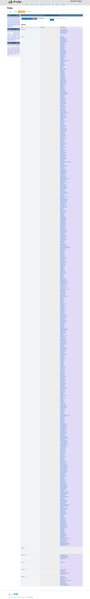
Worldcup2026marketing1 (65, 247)
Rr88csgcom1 (63, 155)
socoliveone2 (63, 404)
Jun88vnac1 (62, 408)
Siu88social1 (63, 264)
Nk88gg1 (62, 310)
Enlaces (48, 4)
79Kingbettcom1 (63, 229)
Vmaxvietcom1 (63, 111)
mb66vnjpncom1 (63, 144)
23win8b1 (62, 197)
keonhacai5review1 (64, 493)
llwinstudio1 (62, 458)
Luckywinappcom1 (64, 471)
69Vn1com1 (62, 169)
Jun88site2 (62, 290)
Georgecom (62, 540)
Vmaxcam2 (62, 499)
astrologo (62, 36)
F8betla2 (62, 412)
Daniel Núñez (63, 31)
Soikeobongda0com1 (64, 496)
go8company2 (63, 176)
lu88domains (63, 57)
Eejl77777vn (62, 226)
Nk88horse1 (62, 255)
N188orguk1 (62, 221)
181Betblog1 (63, 367)
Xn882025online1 (64, 201)
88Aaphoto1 (62, 295)
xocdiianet (62, 64)
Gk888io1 (62, 122)
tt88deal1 (62, 531)
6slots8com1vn (63, 232)
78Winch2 (62, 254)
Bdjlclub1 (62, 297)
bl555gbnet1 (63, 512)
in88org (61, 545)
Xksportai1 (62, 515)
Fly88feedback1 (63, 130)
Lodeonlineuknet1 (64, 443)
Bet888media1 (63, 281)
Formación (57, 4)
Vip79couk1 (62, 127)
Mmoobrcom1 (63, 333)
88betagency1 (63, 395)
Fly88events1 (63, 117)
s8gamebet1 (63, 210)
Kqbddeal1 (62, 322)
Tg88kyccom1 (63, 518)
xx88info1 (62, 365)
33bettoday (62, 49)
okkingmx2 (62, 285)
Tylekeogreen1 (63, 522)
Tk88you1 (62, 267)
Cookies (26, 597)
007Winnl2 (62, 216)
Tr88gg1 (62, 313)
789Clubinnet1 (63, 474)
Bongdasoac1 (63, 414)
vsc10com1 (62, 416)
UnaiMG (62, 562)
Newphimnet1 (63, 391)
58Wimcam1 (62, 42)
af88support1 (63, 133)
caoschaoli (62, 569)
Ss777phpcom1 (63, 39)
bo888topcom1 (63, 179)
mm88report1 (63, 234)
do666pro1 (62, 159)
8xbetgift (62, 46)
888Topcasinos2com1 (65, 178)
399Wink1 (62, 360)
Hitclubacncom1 (63, 526)
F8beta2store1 (63, 202)
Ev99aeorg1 (62, 273)
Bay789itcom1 (63, 173)
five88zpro (62, 78)
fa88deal (62, 71)
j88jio (61, 67)
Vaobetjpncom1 (63, 126)
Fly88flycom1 (63, 245)
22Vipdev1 (62, 160)
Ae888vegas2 (63, 406)
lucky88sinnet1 (63, 348)
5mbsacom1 (62, 452)
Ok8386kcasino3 (63, 500)
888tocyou (62, 537)
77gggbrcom (63, 495)
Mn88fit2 (62, 214)
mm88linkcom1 (63, 138)
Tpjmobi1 (62, 195)
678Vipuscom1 (63, 250)
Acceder (80, 2)
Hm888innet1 (63, 222)
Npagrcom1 (62, 382)
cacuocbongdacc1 (64, 388)
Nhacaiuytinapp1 (63, 92)
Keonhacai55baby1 (64, 93)
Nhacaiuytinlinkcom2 (64, 289)
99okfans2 (62, 390)
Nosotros (63, 4)
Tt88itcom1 (62, 85)
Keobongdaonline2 (64, 192)
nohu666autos (63, 82)
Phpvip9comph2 (63, 239)
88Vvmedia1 (63, 294)
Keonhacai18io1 (63, 128)
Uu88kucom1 (63, 481)
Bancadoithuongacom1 (65, 504)
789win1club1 (63, 465)
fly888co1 (62, 183)
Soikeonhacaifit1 (63, 407)
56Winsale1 (62, 288)
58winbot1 (62, 277)
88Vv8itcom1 (63, 340)
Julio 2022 (13, 43)
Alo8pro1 (62, 459)
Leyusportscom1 (63, 429)
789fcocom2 (63, 403)
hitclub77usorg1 (63, 236)
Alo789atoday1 (63, 321)
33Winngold (62, 303)
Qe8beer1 (62, 413)
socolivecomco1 (63, 121)
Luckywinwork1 (63, 116)
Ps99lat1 (62, 402)
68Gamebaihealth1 (64, 329)
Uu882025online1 (64, 200)
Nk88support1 (63, 344)
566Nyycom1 (63, 307)
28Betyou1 (62, 269)
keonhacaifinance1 (64, 525)
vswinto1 (62, 104)
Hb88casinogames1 (64, 282)
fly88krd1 (62, 167)
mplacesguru (63, 583)
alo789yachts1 (63, 172)
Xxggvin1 (62, 352)
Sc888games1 (63, 445)
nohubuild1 (62, 43)
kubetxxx (62, 86)
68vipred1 (62, 362)
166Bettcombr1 (63, 154)
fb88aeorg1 (62, 163)
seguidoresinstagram (64, 580)
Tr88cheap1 (62, 387)
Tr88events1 (63, 463)
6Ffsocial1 (62, 136)
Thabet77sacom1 (64, 196)
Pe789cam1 (62, 74)
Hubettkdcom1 (63, 272)
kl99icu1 (62, 582)
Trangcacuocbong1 (64, 506)
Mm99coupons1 (63, 258)
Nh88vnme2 (62, 91)
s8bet (61, 209)
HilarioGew (62, 30)
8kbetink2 (62, 419)
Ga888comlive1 (63, 328)
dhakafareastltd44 (64, 544)
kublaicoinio (62, 84)
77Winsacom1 (63, 147)
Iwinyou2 (62, 190)
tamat (61, 579)
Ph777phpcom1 (63, 103)
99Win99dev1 (63, 149)
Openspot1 (62, 421)
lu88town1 (62, 266)
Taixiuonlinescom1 (64, 444)
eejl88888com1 (63, 235)
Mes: (28, 18)
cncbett (61, 558)
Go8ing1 (62, 507)
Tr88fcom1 (62, 392)
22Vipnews (62, 153)
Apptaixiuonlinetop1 (64, 438)
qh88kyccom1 (63, 47)
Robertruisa (62, 555)
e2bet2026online (63, 437)
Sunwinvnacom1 (63, 425)
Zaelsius (62, 539)
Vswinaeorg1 (63, 292)
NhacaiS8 (62, 208)
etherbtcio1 (62, 134)
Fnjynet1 (62, 516)
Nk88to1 (62, 151)
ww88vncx (62, 76)
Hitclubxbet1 (63, 319)
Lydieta (61, 571)
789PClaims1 (63, 184)
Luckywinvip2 (63, 447)
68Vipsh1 (62, 357)
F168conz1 (62, 174)
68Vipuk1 (62, 359)
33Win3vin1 (62, 228)
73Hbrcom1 (62, 410)
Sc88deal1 (62, 528)
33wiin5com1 (63, 225)
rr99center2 (62, 233)
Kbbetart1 (62, 242)
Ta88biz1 (62, 364)
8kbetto (62, 276)
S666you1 (62, 418)
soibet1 (62, 363)
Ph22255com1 (63, 211)
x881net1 (62, 140)
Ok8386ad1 (62, 529)
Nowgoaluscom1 (63, 469)
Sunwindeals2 (63, 376)
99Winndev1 (62, 326)
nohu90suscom (63, 320)
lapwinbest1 (62, 381)
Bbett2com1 (62, 317)
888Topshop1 (63, 177)
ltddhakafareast (63, 543)
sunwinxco (62, 541)
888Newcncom (63, 80)
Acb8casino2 (63, 261)
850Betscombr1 (63, 185)
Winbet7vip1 (63, 271)
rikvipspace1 (63, 431)
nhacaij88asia (63, 556)
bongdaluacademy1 (64, 491)
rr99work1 (62, 346)
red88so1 (62, 422)
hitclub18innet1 (63, 186)
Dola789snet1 (63, 105)
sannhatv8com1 (63, 166)
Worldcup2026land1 (64, 246)
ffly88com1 (62, 114)
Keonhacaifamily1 (64, 484)
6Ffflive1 (62, 327)
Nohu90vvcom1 (63, 342)
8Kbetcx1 (62, 302)
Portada (27, 4)
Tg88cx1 (62, 398)
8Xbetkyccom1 (63, 509)
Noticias (31, 4)
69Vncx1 (62, 301)
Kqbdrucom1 (63, 323)
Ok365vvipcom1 (63, 230)
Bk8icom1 (62, 251)
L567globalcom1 (63, 433)
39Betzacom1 (63, 309)
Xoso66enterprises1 (64, 60)
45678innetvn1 (63, 223)
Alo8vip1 (62, 457)
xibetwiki (62, 62)
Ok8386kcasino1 (63, 476)
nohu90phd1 (62, 532)
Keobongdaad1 (63, 158)
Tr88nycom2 (62, 265)
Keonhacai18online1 (64, 113)
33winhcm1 (62, 142)
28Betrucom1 (63, 124)
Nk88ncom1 (62, 107)
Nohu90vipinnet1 (63, 41)
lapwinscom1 (63, 379)
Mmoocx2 (62, 394)
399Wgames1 (63, 358)
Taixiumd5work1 (63, 470)
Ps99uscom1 (63, 510)
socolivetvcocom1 (64, 286)
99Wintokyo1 (63, 384)
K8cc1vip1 (62, 372)
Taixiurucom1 (63, 460)
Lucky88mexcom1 (64, 182)
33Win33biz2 (63, 479)
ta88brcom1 (62, 389)
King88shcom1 (63, 227)
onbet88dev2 (63, 220)
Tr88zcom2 (62, 298)
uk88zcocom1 (63, 520)
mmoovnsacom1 (63, 284)
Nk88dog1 (62, 478)
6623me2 (62, 123)
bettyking (62, 33)
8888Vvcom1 (63, 157)
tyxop (61, 576)
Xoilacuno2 (62, 434)
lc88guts (62, 96)
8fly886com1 (63, 291)
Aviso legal (10, 597)
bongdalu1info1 (63, 428)
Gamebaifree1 (63, 524)
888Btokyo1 (62, 401)
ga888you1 (62, 270)
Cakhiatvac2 (62, 409)
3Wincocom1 (63, 248)
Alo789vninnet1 (63, 315)
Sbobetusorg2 (63, 217)
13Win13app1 (63, 53)
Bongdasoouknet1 (64, 494)
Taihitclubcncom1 (63, 527)
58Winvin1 (62, 48)
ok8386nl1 (62, 345)
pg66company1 (63, 244)
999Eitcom (62, 304)
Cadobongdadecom (64, 466)
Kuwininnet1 (62, 448)
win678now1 (63, 338)
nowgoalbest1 (63, 426)
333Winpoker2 (63, 219)
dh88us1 (62, 334)
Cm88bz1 (62, 132)
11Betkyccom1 (63, 339)
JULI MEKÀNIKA (63, 538)
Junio (23, 24)
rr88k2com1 (62, 180)
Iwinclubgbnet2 (63, 489)
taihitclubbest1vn (63, 427)
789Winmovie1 (63, 203)
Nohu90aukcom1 (63, 347)
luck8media (62, 97)
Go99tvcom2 (63, 514)
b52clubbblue (63, 77)
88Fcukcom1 (63, 263)
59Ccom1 (62, 454)
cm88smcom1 (63, 351)
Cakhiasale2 (62, 439)
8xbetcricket (62, 45)
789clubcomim (63, 52)
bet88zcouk (62, 73)
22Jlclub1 (62, 89)
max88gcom (62, 61)
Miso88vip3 (62, 366)
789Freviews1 (63, 110)
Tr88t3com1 (62, 370)
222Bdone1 (62, 213)
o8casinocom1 (63, 488)
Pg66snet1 (62, 109)
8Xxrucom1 (62, 139)
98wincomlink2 (63, 501)
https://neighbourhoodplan (65, 161)
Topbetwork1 (63, 102)
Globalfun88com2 (64, 508)
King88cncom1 (63, 171)
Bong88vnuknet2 (63, 165)
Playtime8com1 (63, 68)
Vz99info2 (62, 215)
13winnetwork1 (63, 432)
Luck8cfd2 (62, 420)
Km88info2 (62, 371)
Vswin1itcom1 (63, 341)
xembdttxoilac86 (63, 573)
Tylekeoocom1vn (63, 483)
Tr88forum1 (62, 257)
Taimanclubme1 (63, 423)
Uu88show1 (62, 204)
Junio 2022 (13, 29)
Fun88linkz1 (62, 95)
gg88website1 (63, 278)
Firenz (61, 574)
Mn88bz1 (62, 118)
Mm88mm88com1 (64, 296)
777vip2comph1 (63, 207)
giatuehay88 (62, 79)
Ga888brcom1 (63, 332)
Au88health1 (62, 331)
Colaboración (43, 4)
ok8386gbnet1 (63, 135)
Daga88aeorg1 (63, 533)
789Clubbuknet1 (63, 40)
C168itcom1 (62, 238)
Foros (52, 4)
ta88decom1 (63, 350)
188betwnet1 (63, 115)
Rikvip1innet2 (63, 191)
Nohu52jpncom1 (63, 535)
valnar (61, 570)
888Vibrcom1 (63, 503)
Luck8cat (62, 400)
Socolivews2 (63, 435)
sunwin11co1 (63, 453)
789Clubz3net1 (63, 446)
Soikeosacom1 (63, 456)
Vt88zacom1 (63, 451)
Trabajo (36, 4)
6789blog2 (62, 337)
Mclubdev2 (62, 70)
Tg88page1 (62, 385)
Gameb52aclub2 (63, 462)
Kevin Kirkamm (63, 557)
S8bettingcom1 (63, 83)
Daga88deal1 (63, 534)
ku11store (62, 369)
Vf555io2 (62, 259)
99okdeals (62, 72)
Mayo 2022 (13, 15)
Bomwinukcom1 (63, 468)
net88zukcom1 (63, 521)
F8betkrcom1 (63, 472)
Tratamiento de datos (16, 597)
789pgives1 (62, 377)
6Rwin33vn (62, 252)
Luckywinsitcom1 (64, 440)
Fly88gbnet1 (63, 98)
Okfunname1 (63, 373)
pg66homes (62, 577)
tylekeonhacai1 (63, 152)
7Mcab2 (62, 490)
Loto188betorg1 (63, 205)
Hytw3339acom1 (63, 502)
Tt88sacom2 (63, 450)
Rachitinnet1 (62, 497)
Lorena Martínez (63, 585)
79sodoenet (62, 88)
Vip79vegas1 (63, 108)
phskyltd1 (62, 375)
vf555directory (63, 51)
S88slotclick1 (63, 314)
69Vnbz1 (62, 300)
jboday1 (62, 148)
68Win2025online (64, 198)
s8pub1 (61, 396)
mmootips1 (62, 240)
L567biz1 (62, 325)
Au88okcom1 (63, 90)
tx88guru (62, 58)
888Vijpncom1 (63, 311)
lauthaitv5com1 (63, 353)
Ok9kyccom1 (63, 519)
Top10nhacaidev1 (64, 188)
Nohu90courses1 (63, 335)
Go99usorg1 (62, 279)
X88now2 (62, 275)
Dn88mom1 (62, 253)
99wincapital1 (63, 383)
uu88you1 (62, 308)
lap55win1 (62, 378)
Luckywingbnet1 (63, 441)
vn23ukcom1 (63, 141)
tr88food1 (62, 477)
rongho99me (63, 54)
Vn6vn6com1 (63, 101)
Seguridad (22, 597)
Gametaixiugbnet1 (64, 487)
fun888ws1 (62, 356)
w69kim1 (62, 145)
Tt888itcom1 (63, 283)
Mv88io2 (62, 164)
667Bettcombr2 (63, 129)
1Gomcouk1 (62, 475)
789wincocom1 (63, 354)
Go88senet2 (62, 194)
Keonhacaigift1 (63, 485)
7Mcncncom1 (63, 482)
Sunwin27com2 (63, 260)
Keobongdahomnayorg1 (65, 415)
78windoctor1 (63, 65)
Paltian (61, 581)
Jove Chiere (62, 29)
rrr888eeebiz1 (63, 397)
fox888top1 (62, 306)
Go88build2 (62, 241)
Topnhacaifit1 (63, 189)
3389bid (62, 66)
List (24, 18)
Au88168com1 (63, 99)
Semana (34, 18)
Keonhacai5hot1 (63, 513)
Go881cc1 (62, 120)
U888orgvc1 (62, 37)
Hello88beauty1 (63, 170)
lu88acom (62, 59)
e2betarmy (62, 55)
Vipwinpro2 (62, 146)
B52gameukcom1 (64, 464)
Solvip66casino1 (63, 316)
